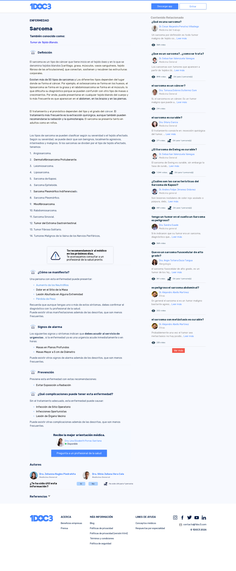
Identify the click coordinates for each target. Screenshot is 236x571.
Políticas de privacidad (101, 528)
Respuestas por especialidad (150, 528)
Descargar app (164, 6)
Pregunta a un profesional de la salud (79, 453)
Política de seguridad (100, 543)
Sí (81, 484)
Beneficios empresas (71, 523)
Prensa (64, 528)
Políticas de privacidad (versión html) (109, 533)
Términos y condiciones (102, 538)
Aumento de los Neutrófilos (52, 285)
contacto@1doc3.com (192, 524)
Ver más (178, 350)
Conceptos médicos (146, 523)
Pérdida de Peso (45, 298)
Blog (92, 523)
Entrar (193, 6)
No (93, 484)
